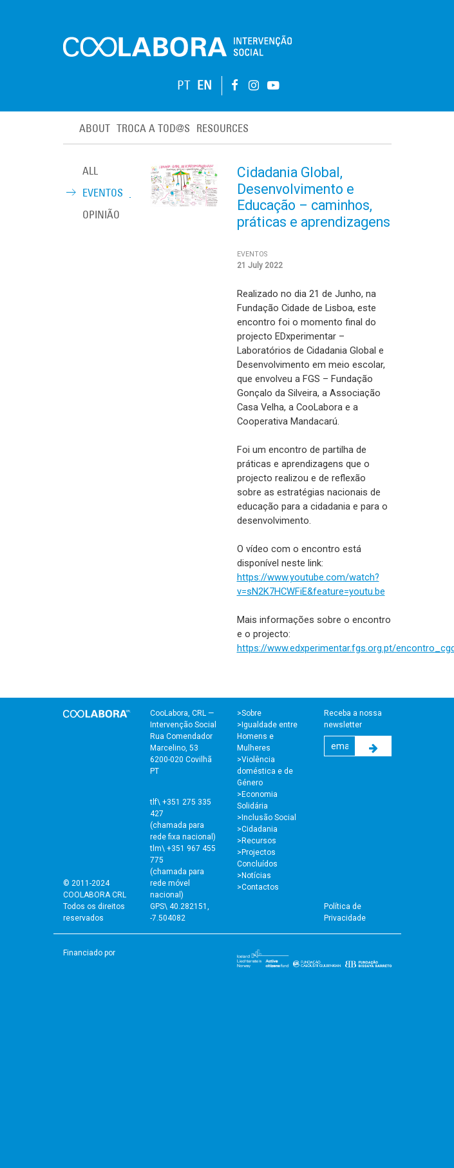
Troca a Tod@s (153, 128)
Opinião (101, 214)
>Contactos (258, 887)
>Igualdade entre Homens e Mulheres (267, 736)
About (94, 128)
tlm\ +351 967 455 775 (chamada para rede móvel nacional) (183, 871)
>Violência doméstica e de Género (265, 771)
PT (184, 85)
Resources (222, 128)
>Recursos (256, 840)
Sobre (251, 713)
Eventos (102, 192)
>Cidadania (257, 829)
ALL (90, 170)
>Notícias (254, 875)
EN (204, 85)
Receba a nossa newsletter (353, 719)
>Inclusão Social (266, 817)
